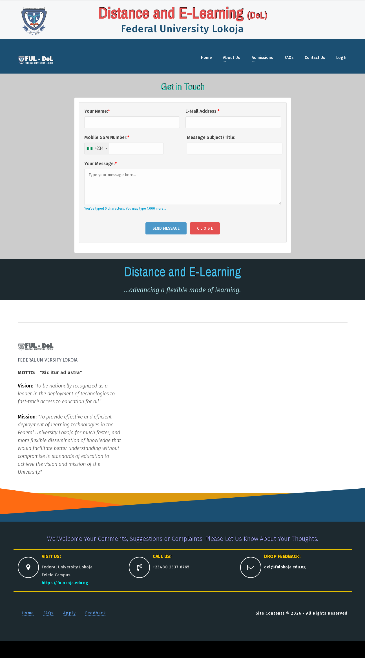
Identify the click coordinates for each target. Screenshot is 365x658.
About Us (231, 57)
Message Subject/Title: (211, 137)
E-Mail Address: (202, 111)
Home (206, 57)
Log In (342, 57)
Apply (69, 613)
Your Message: (100, 163)
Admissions (262, 57)
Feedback (95, 613)
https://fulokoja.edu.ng (65, 583)
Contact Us (315, 57)
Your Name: (97, 111)
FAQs (289, 57)
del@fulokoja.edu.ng (285, 567)
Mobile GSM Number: (106, 137)
